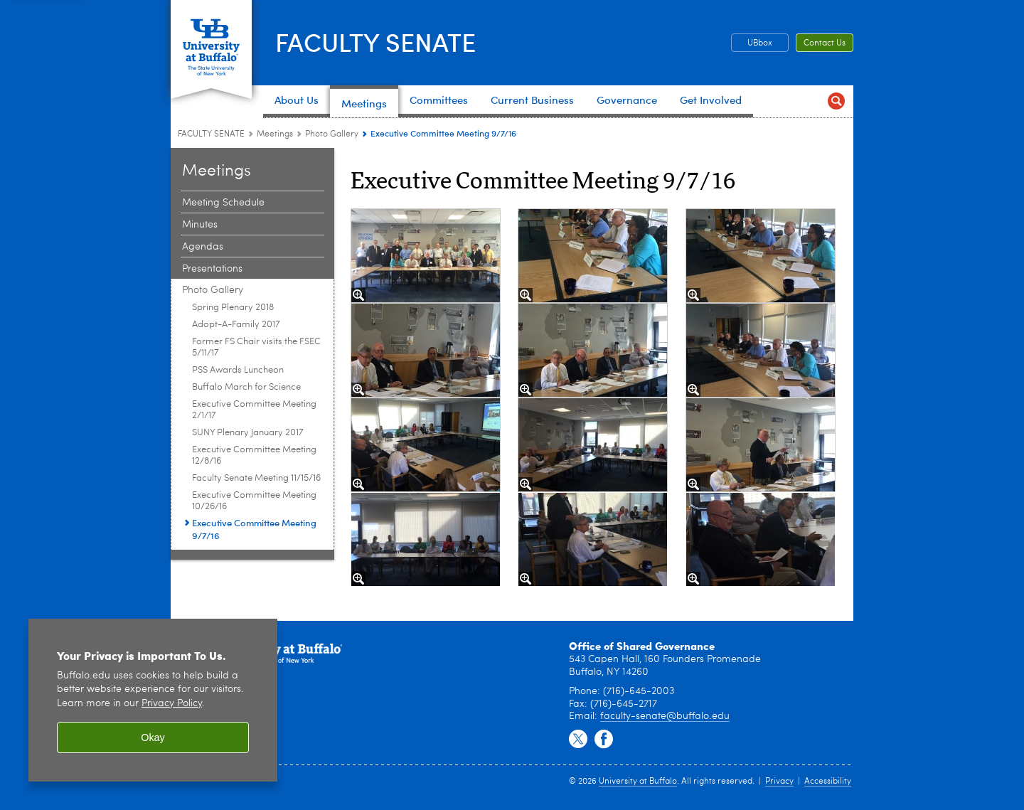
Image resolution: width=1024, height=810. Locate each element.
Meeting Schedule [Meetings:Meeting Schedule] (223, 203)
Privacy (779, 781)
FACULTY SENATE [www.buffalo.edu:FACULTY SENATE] (211, 134)
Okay (153, 737)
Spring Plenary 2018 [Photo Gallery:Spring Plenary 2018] (233, 307)
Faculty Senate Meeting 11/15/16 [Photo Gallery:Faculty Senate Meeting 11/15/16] (256, 478)
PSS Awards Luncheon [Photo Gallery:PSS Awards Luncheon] (238, 370)
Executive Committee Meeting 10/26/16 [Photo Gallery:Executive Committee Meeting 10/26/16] (254, 501)
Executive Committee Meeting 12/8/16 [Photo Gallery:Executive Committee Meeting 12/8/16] (254, 455)
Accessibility (827, 781)
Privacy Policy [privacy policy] (172, 703)
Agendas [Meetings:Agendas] (202, 247)
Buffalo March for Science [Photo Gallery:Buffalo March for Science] (246, 387)
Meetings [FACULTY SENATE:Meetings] (275, 134)
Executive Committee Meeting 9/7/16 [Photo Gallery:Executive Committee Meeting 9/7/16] (254, 529)
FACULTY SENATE (375, 41)
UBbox (759, 43)
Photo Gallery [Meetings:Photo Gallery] (331, 134)
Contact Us (825, 43)
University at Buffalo (638, 781)
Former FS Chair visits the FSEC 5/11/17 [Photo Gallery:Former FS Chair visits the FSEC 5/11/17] (256, 347)
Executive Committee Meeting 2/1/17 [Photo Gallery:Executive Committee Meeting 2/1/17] (254, 410)
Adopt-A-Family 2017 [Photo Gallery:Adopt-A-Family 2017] (236, 324)
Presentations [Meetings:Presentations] (212, 269)
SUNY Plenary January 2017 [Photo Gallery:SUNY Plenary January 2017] (248, 432)
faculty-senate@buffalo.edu (665, 716)
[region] (152, 700)
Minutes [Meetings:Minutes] (200, 225)
